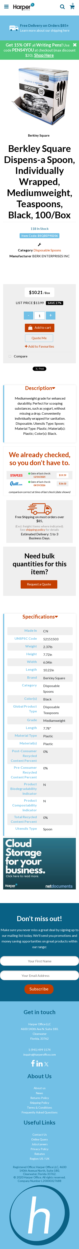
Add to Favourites (39, 346)
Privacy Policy (39, 1149)
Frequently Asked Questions (40, 1112)
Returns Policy (39, 1098)
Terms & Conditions (39, 1107)
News (39, 1093)
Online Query (39, 1139)
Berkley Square (39, 135)
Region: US (36, 1158)
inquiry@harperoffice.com (39, 1054)
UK (48, 1158)
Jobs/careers (40, 1144)
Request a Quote (39, 584)
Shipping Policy (39, 1102)
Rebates (39, 1154)
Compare (17, 356)
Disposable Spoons (47, 250)
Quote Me (39, 338)
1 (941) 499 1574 (39, 1049)
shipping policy (35, 529)
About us (40, 1088)
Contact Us (39, 1134)
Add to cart (39, 328)
